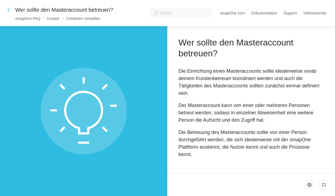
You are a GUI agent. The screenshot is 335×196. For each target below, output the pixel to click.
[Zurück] (8, 10)
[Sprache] (309, 185)
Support (290, 13)
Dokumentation (264, 13)
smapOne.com (232, 13)
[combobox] (180, 13)
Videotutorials (314, 13)
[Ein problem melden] (323, 185)
